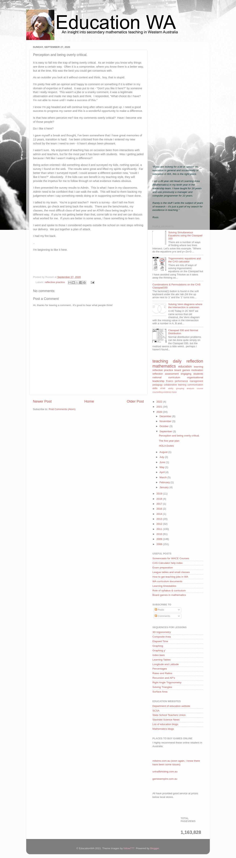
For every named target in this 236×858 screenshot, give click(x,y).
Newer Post (42, 401)
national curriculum (166, 377)
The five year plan (169, 440)
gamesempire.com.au (164, 778)
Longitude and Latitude (165, 664)
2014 (159, 514)
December (166, 416)
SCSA (156, 710)
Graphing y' (159, 650)
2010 (159, 534)
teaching (160, 361)
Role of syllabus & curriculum (169, 590)
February (165, 482)
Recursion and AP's (163, 677)
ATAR (162, 388)
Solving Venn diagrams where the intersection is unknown (185, 306)
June (163, 462)
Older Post (135, 401)
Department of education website (171, 706)
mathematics (164, 366)
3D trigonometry (161, 632)
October (164, 426)
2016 (159, 508)
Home (89, 401)
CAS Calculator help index (167, 563)
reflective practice (55, 282)
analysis (190, 388)
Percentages (159, 668)
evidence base (170, 392)
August (164, 452)
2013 (159, 518)
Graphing (157, 645)
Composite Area (161, 636)
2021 (159, 406)
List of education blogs (165, 724)
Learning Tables (161, 659)
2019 (159, 493)
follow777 (129, 848)
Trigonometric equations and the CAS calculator (184, 260)
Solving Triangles (162, 687)
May (162, 467)
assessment (172, 373)
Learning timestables (164, 586)
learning (198, 366)
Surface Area (159, 691)
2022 (159, 401)
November (166, 421)
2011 (159, 529)
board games (182, 370)
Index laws (158, 655)
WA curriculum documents (167, 581)
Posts (159, 609)
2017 (159, 503)
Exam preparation (162, 567)
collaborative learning (175, 384)
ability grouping (176, 388)
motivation (197, 370)
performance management (189, 381)
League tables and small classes (171, 572)
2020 (159, 411)
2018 (159, 498)
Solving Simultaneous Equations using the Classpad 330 (185, 235)
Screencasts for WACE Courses (170, 558)
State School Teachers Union (169, 715)
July (162, 457)
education (185, 366)
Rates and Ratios (162, 673)
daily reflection (188, 361)
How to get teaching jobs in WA (170, 576)
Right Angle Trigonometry (166, 682)
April (162, 472)
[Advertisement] (177, 101)
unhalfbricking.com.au (164, 771)
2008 (159, 544)
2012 (159, 523)
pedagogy (157, 384)
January (164, 487)
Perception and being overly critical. (179, 435)
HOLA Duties (166, 445)
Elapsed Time (160, 641)
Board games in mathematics (169, 595)
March (163, 477)
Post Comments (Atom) (62, 409)
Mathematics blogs (163, 728)
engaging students (192, 373)
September (166, 431)
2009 (159, 539)
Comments (162, 616)
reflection (157, 373)
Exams (169, 381)
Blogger (154, 848)
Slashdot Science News (166, 719)
